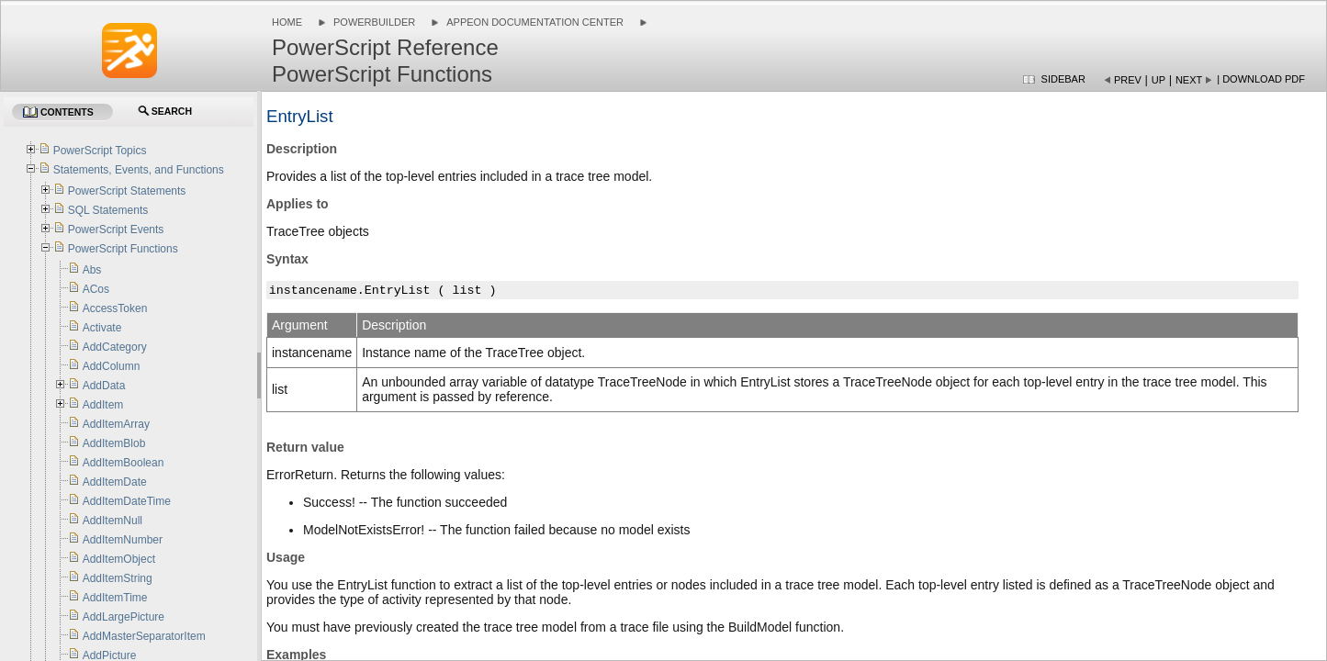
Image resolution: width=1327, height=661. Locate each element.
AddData (104, 385)
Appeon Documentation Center (535, 22)
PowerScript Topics (100, 150)
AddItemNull (112, 520)
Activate (102, 327)
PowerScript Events (116, 229)
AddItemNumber (123, 539)
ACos (96, 289)
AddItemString (117, 578)
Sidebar (1063, 78)
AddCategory (115, 347)
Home (287, 22)
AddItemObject (119, 559)
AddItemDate (115, 482)
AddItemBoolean (123, 462)
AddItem (103, 404)
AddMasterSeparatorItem (144, 636)
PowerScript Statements (127, 191)
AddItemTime (115, 597)
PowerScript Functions (123, 248)
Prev (1127, 79)
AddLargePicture (123, 617)
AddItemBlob (114, 443)
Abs (92, 269)
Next (1188, 79)
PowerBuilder (374, 22)
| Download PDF (1261, 78)
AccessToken (115, 308)
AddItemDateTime (127, 501)
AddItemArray (116, 424)
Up (1158, 79)
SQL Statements (108, 210)
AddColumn (112, 366)
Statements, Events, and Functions (138, 169)
